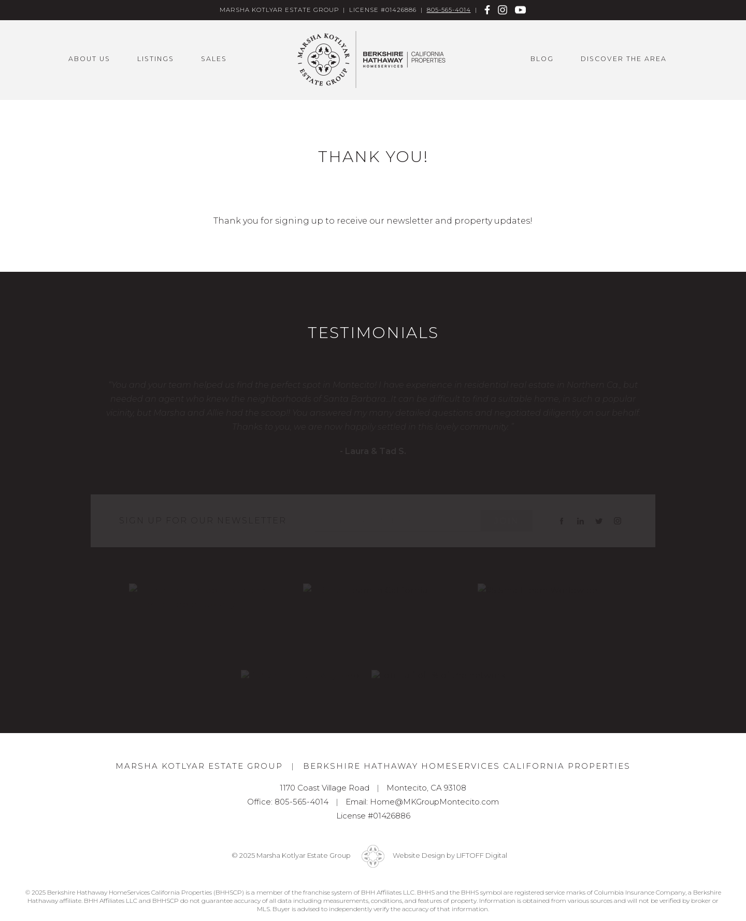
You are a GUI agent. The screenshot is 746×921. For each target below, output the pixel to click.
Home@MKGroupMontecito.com (434, 802)
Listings (155, 59)
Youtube (520, 9)
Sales (214, 59)
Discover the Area (624, 59)
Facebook (487, 9)
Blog (542, 59)
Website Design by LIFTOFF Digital (450, 855)
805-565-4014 (449, 9)
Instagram (502, 9)
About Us (89, 59)
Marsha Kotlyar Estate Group (373, 59)
